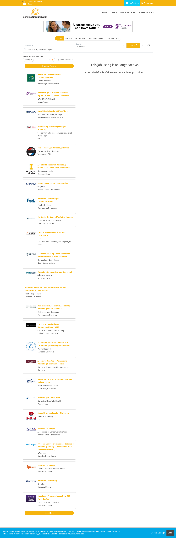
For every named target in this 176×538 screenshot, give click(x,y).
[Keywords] (49, 45)
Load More (49, 513)
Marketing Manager (46, 428)
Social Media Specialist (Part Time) (53, 111)
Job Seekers (132, 3)
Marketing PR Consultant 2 (49, 397)
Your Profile (128, 12)
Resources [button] (145, 12)
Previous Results (49, 66)
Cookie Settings (158, 533)
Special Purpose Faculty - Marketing (53, 413)
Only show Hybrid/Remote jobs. (40, 49)
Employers (147, 3)
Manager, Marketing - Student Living (54, 183)
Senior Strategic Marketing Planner (53, 147)
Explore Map (80, 38)
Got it (170, 533)
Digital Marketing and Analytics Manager (55, 217)
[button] (146, 45)
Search (59, 38)
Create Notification (65, 60)
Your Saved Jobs (112, 38)
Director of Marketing (47, 480)
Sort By (27, 60)
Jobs (114, 12)
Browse (68, 38)
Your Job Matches (96, 38)
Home (104, 12)
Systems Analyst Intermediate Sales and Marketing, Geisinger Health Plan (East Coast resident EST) (55, 447)
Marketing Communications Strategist (55, 272)
